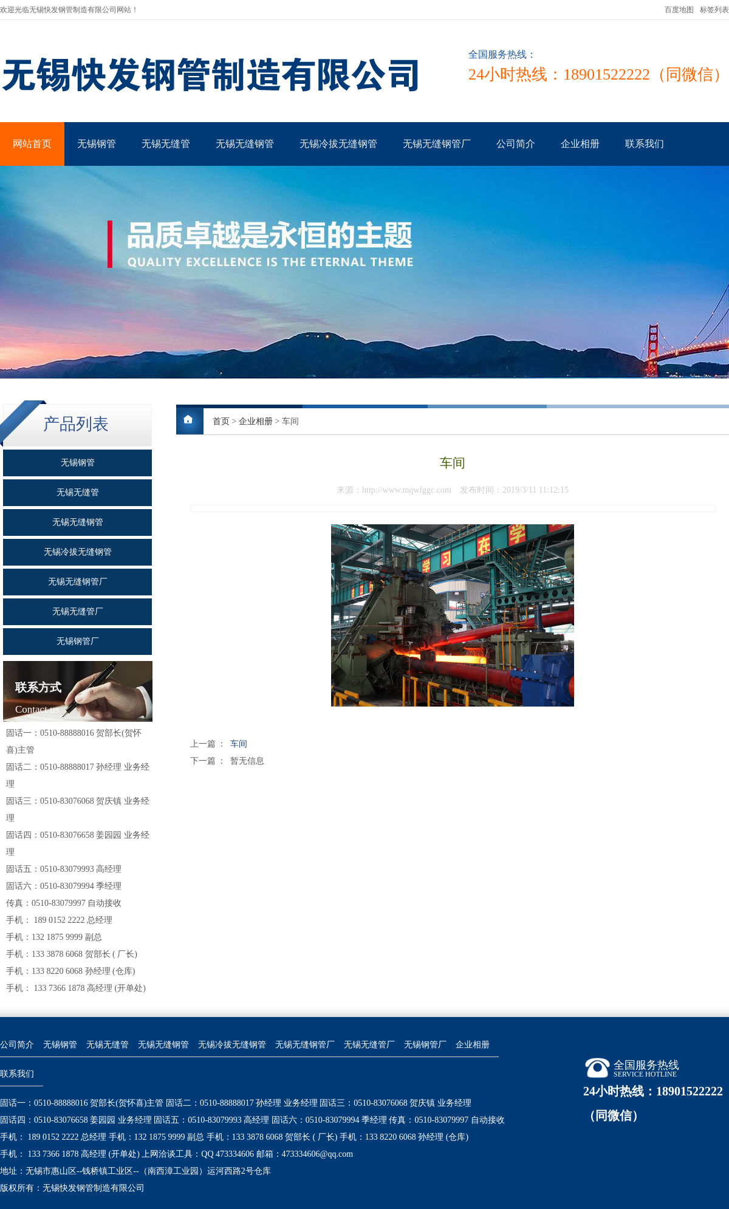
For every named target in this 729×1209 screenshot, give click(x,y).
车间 (238, 743)
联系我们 (644, 144)
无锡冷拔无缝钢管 (338, 144)
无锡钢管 (96, 144)
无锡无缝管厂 (369, 1044)
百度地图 (679, 9)
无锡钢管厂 (425, 1044)
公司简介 (515, 144)
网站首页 (32, 144)
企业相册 (580, 144)
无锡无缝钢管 (245, 144)
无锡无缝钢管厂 (437, 144)
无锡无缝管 (166, 144)
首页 (221, 421)
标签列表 (714, 9)
